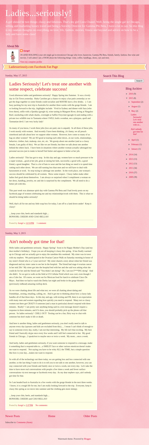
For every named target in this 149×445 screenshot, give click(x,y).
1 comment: (42, 223)
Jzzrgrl (26, 51)
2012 (131, 163)
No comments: (42, 405)
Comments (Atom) (24, 422)
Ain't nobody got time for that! (37, 241)
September (136, 102)
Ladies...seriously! (38, 13)
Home (51, 416)
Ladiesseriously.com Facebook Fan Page (33, 66)
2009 (131, 177)
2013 (131, 159)
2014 (131, 154)
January (134, 149)
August (134, 106)
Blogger (87, 439)
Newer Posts (12, 416)
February (135, 144)
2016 (131, 94)
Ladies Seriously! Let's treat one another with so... (137, 120)
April (133, 140)
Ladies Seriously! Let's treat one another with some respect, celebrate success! (50, 86)
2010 (131, 172)
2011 (131, 168)
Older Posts (90, 416)
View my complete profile (31, 62)
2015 (131, 98)
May (133, 111)
